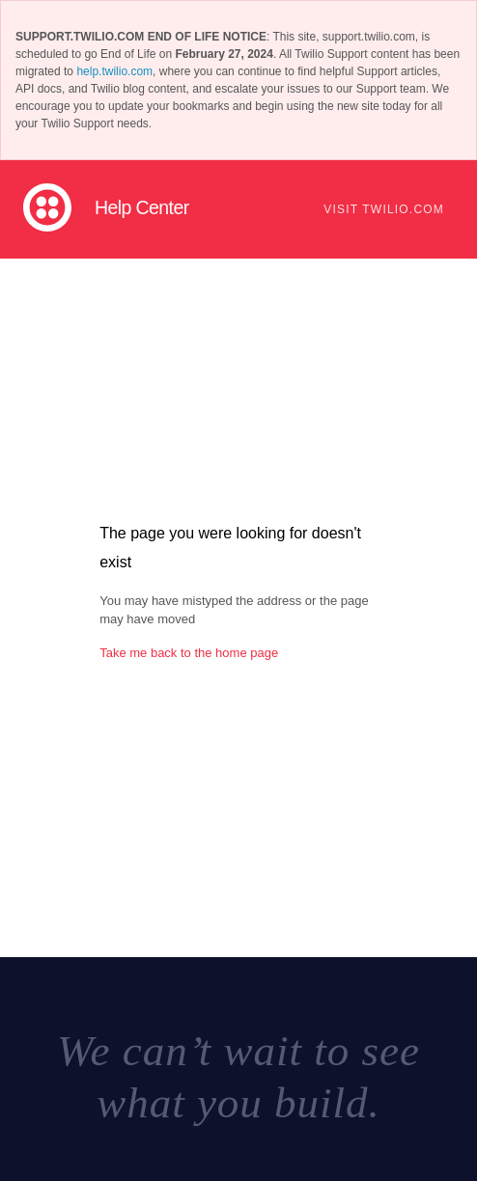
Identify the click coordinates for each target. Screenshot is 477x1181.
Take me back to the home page (188, 652)
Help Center (142, 207)
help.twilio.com (114, 71)
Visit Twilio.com (383, 209)
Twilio (47, 207)
